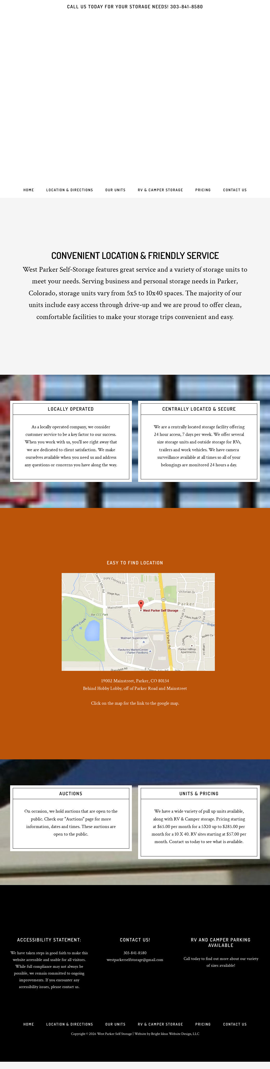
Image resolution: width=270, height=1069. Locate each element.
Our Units (115, 1029)
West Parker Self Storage (135, 101)
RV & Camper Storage (161, 1029)
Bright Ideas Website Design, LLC (175, 1041)
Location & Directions (68, 1029)
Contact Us (237, 1029)
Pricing (205, 1029)
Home (26, 1029)
